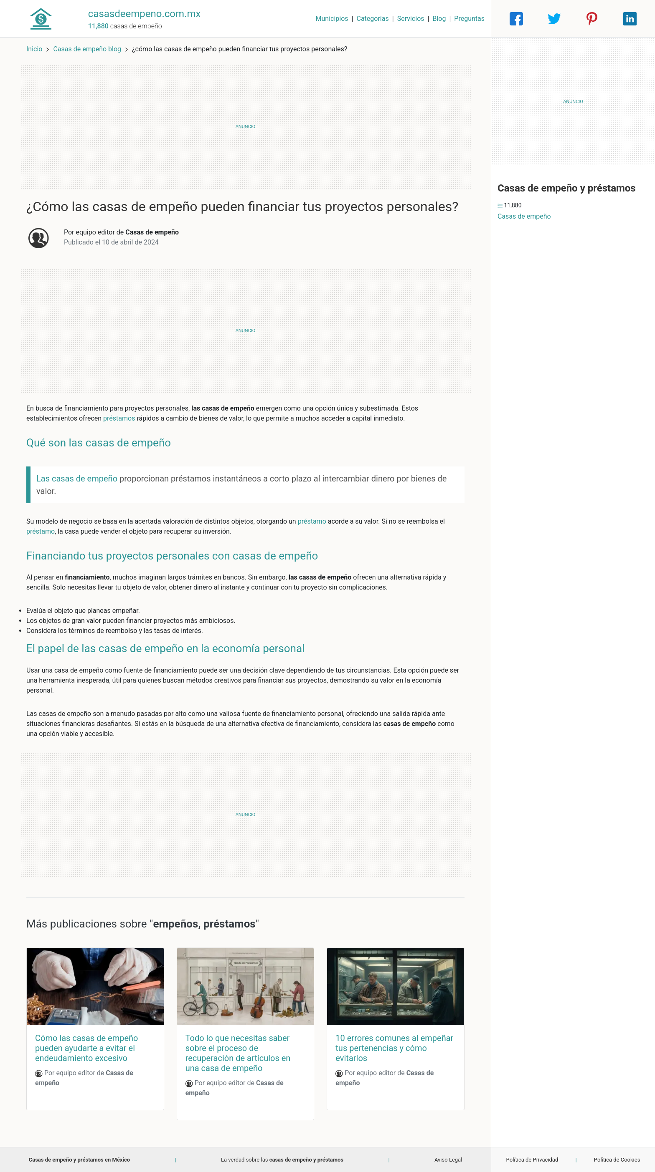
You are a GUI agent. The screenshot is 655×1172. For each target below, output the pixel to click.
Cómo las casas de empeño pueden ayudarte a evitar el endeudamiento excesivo (86, 1048)
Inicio (34, 49)
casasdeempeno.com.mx (144, 14)
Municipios (332, 19)
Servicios (410, 19)
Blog (439, 19)
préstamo (312, 521)
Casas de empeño (524, 216)
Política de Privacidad (532, 1160)
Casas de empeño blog (88, 49)
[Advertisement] (245, 126)
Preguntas (469, 19)
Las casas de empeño (76, 479)
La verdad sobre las (282, 1160)
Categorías (372, 19)
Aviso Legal (448, 1160)
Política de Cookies (617, 1160)
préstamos (119, 418)
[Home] (41, 18)
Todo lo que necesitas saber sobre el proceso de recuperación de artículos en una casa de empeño (238, 1053)
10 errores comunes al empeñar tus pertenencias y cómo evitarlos (394, 1048)
